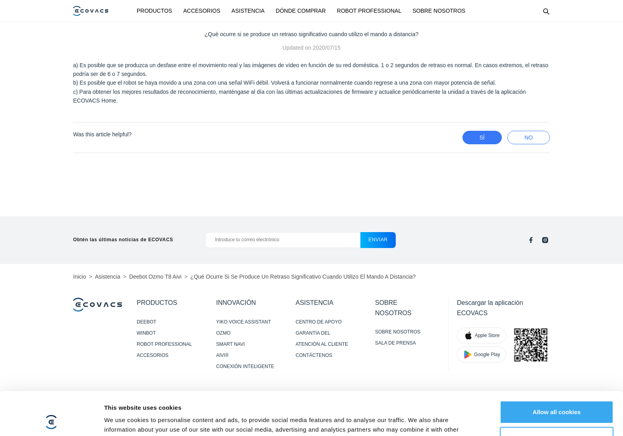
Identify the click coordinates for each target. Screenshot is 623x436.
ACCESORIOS (201, 11)
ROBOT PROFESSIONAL (369, 11)
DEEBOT (146, 322)
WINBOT (146, 333)
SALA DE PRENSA (395, 343)
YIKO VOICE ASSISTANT (243, 322)
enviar (378, 239)
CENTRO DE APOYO (319, 322)
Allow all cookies (557, 371)
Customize (557, 397)
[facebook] (531, 240)
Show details (122, 420)
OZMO (223, 333)
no (528, 137)
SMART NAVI (230, 344)
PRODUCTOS (154, 11)
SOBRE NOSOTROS (438, 11)
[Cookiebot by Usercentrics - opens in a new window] (51, 420)
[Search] (546, 11)
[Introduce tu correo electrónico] (282, 240)
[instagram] (545, 240)
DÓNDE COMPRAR (301, 11)
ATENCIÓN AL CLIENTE (322, 344)
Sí (482, 137)
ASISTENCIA (248, 11)
